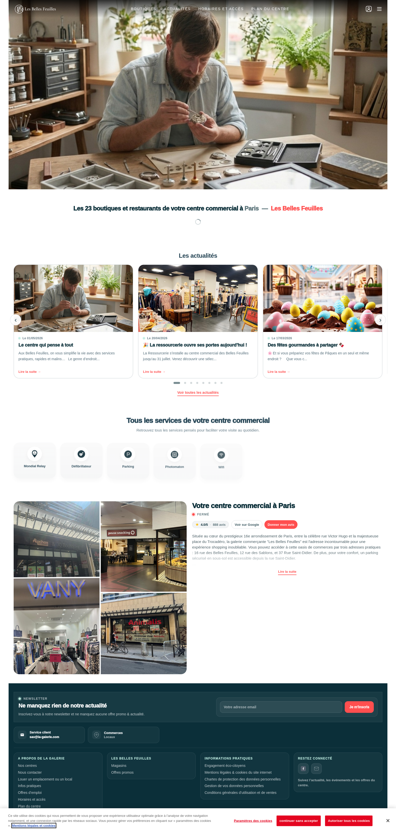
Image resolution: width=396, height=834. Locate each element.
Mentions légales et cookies (34, 825)
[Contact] (316, 768)
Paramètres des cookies (253, 821)
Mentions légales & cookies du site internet (238, 772)
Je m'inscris (359, 707)
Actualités (177, 9)
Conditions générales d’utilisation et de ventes (241, 793)
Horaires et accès (221, 9)
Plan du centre (270, 9)
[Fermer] (387, 820)
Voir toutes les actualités (198, 392)
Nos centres (27, 766)
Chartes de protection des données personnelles (243, 779)
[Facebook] (303, 768)
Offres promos (122, 772)
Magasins (119, 766)
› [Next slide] (380, 320)
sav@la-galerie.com (44, 737)
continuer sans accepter (298, 821)
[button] (177, 383)
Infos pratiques (29, 786)
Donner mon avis (281, 525)
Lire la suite (287, 572)
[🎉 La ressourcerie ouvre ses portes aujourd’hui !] (198, 321)
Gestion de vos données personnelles (234, 786)
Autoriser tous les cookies (349, 821)
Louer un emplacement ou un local (45, 779)
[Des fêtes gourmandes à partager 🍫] (322, 321)
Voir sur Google (247, 525)
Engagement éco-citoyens (225, 766)
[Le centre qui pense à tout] (73, 321)
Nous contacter (30, 772)
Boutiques (143, 9)
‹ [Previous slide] (16, 320)
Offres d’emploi (30, 793)
